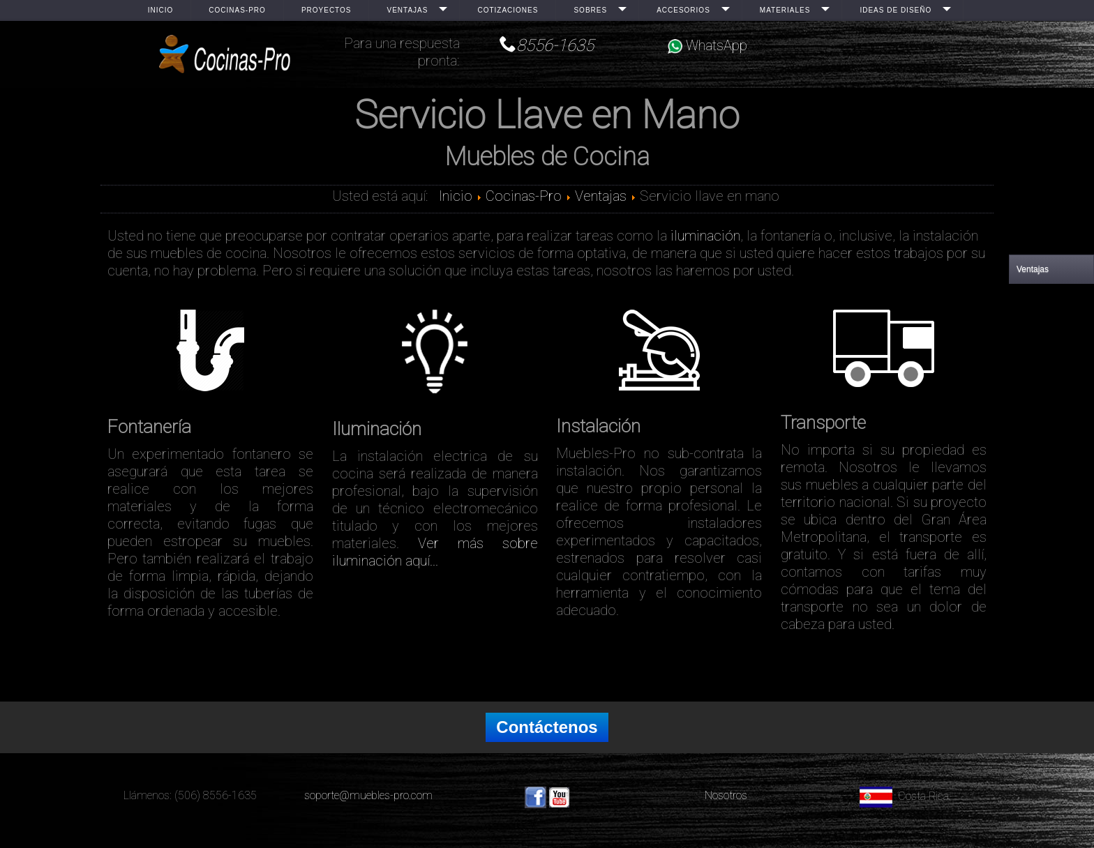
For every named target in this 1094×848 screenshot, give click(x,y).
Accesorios (683, 10)
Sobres (590, 10)
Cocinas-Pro (237, 10)
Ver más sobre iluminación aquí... (435, 552)
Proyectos (326, 10)
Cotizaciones (507, 10)
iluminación (705, 235)
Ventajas (407, 10)
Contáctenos (546, 727)
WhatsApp (707, 45)
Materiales (785, 10)
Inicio (161, 10)
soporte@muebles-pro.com (368, 795)
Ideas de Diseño (895, 10)
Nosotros (726, 795)
